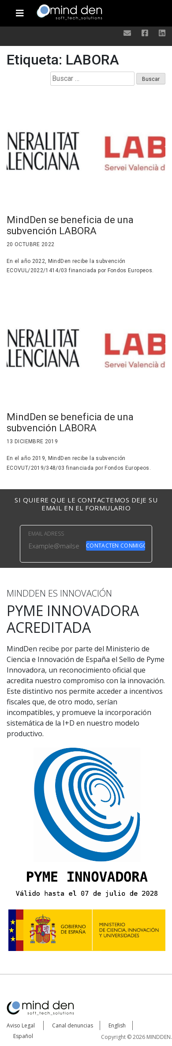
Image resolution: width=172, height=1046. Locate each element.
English (117, 1025)
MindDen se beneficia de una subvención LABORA (70, 225)
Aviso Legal (21, 1025)
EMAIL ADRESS (46, 533)
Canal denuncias (72, 1025)
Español (23, 1036)
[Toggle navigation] (20, 9)
